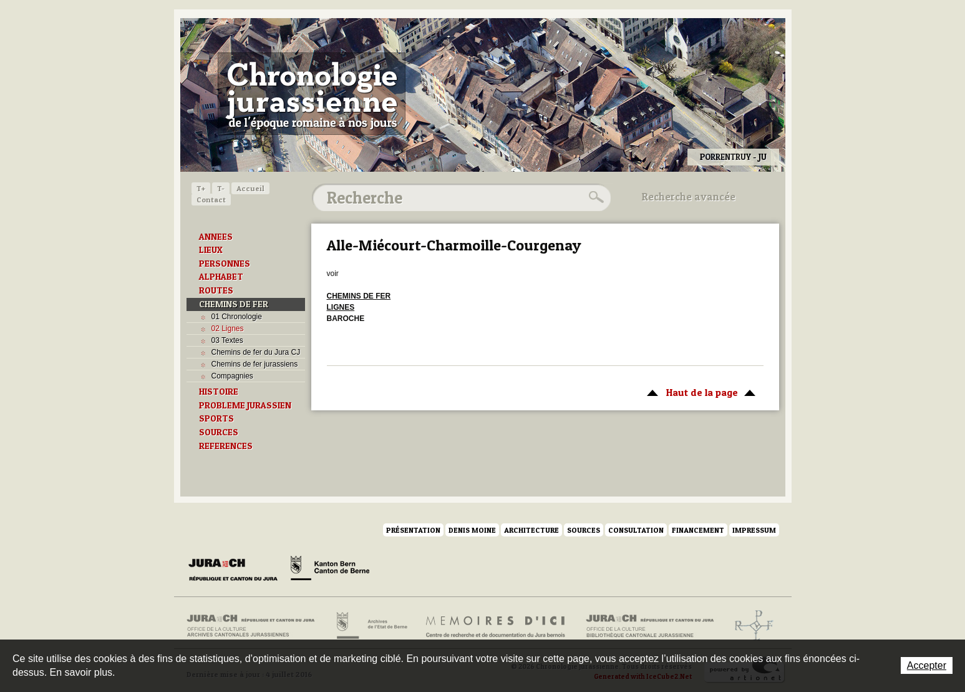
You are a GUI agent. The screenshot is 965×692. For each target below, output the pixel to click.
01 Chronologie (236, 316)
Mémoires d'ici (496, 626)
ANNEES (216, 236)
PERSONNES (224, 263)
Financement (698, 530)
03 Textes (227, 340)
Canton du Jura (236, 570)
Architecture (531, 530)
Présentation (413, 530)
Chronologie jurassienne (311, 93)
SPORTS (216, 418)
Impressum (754, 530)
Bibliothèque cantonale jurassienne (650, 626)
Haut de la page (699, 391)
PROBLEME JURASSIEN (245, 405)
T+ (200, 188)
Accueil (250, 188)
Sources (583, 530)
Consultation (636, 530)
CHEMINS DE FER (233, 304)
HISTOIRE (218, 391)
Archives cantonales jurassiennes (255, 626)
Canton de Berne (330, 570)
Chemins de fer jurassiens (254, 364)
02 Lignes (227, 328)
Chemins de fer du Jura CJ (256, 352)
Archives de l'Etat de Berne (371, 626)
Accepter (926, 665)
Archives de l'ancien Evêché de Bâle (750, 626)
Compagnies (232, 376)
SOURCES (218, 432)
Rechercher (594, 197)
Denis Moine (472, 530)
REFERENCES (226, 446)
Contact (211, 199)
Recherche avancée (688, 196)
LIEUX (211, 249)
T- (221, 188)
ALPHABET (221, 276)
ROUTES (216, 290)
